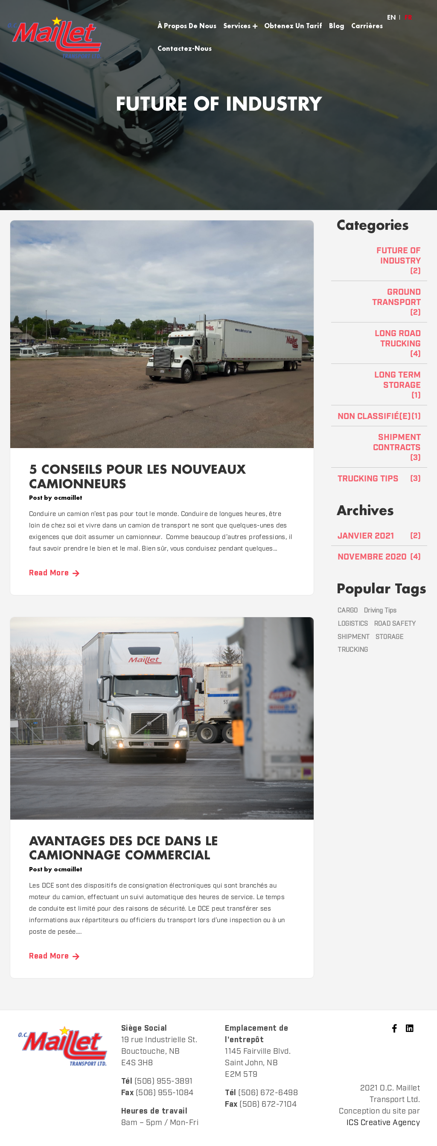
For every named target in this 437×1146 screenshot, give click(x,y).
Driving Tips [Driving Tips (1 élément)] (380, 610)
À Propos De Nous (186, 25)
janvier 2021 (366, 536)
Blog (336, 25)
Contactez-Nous (184, 48)
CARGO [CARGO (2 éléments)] (348, 610)
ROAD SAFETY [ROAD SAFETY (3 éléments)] (395, 624)
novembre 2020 (372, 557)
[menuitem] (392, 17)
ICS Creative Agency (383, 1123)
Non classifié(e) (374, 416)
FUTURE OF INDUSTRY (398, 256)
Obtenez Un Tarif (293, 25)
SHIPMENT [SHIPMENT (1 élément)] (354, 637)
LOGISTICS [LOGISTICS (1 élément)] (353, 624)
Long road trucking (398, 338)
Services (237, 25)
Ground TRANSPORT (396, 297)
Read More (49, 573)
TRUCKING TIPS (368, 479)
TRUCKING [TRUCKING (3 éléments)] (353, 650)
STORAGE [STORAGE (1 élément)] (389, 637)
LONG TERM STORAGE (397, 380)
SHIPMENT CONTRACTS (397, 442)
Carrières (367, 25)
